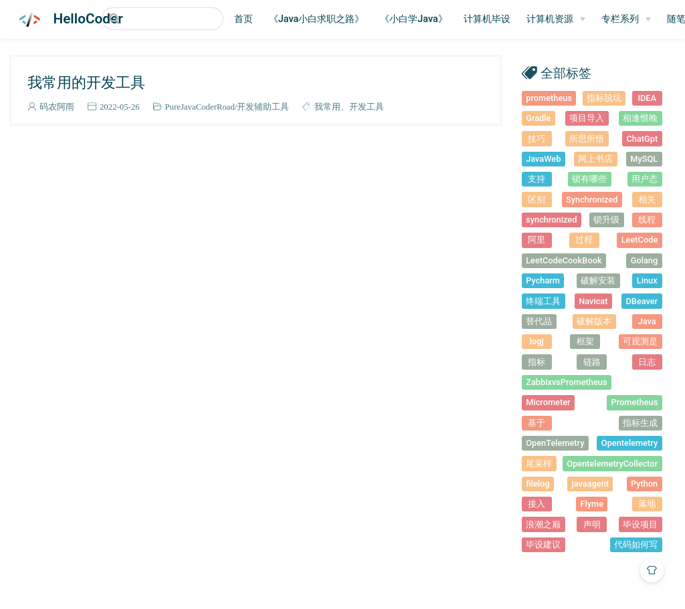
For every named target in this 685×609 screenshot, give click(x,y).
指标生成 (640, 423)
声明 (592, 524)
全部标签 (566, 72)
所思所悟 (586, 139)
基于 (536, 423)
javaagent (590, 484)
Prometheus (634, 402)
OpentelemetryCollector (612, 464)
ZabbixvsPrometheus (566, 382)
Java (647, 321)
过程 (584, 240)
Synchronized (591, 200)
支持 (536, 179)
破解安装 (598, 280)
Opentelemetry (629, 443)
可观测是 (640, 341)
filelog (537, 484)
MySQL (644, 159)
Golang (644, 260)
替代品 (539, 321)
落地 (647, 504)
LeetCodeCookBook (563, 260)
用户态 (644, 179)
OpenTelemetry (555, 443)
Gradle (538, 118)
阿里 (536, 240)
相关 (647, 200)
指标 (536, 362)
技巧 (536, 139)
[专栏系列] (639, 19)
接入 (536, 504)
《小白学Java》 (426, 19)
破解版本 (594, 321)
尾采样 (539, 464)
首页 (257, 19)
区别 (536, 200)
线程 (647, 220)
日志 (647, 362)
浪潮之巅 (543, 524)
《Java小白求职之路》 (329, 19)
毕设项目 (640, 524)
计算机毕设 (500, 19)
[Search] (169, 18)
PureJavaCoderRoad (199, 106)
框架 (585, 341)
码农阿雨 (56, 106)
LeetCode (639, 240)
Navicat (593, 301)
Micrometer (548, 402)
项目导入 (586, 118)
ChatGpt (642, 139)
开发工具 (366, 106)
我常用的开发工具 (86, 82)
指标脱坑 (604, 98)
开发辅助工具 (263, 106)
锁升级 (606, 220)
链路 (592, 362)
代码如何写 (636, 544)
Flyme (591, 504)
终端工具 (543, 301)
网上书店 (595, 159)
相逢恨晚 (640, 118)
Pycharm (543, 280)
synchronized (551, 220)
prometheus (549, 98)
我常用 (327, 106)
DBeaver (642, 301)
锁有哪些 (589, 179)
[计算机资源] (569, 19)
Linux (647, 280)
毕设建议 (543, 544)
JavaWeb (543, 159)
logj (537, 341)
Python (644, 484)
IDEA (647, 98)
